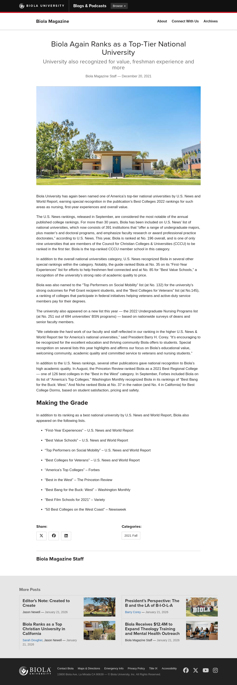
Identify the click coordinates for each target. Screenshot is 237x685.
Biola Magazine (52, 21)
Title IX (153, 668)
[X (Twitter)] (195, 670)
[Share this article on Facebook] (54, 536)
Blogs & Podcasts (89, 5)
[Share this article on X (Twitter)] (41, 536)
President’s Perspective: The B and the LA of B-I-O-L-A (152, 603)
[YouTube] (206, 670)
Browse (119, 6)
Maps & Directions (89, 668)
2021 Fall (131, 535)
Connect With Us (185, 21)
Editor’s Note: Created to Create (46, 603)
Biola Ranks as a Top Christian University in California (44, 629)
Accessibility (169, 668)
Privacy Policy (136, 668)
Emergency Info (114, 668)
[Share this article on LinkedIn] (66, 536)
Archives (210, 21)
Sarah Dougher (32, 640)
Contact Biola (65, 668)
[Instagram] (215, 670)
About (162, 21)
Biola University (45, 6)
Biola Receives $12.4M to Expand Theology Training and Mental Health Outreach (152, 629)
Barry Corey (133, 612)
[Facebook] (186, 670)
